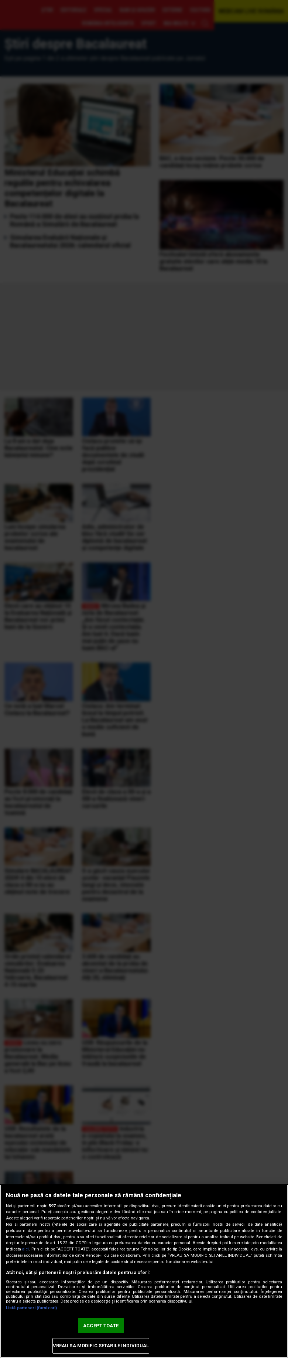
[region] (144, 1271)
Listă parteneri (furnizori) (31, 1308)
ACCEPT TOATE (101, 1325)
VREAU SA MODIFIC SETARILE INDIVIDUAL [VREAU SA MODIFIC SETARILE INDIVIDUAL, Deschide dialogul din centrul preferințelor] (101, 1345)
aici (25, 1249)
